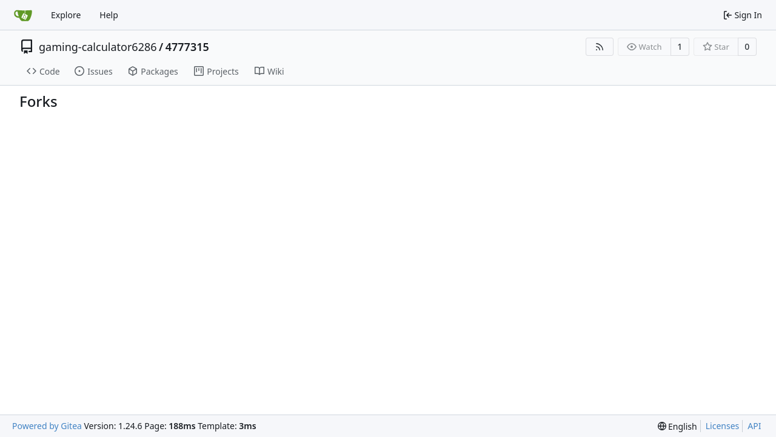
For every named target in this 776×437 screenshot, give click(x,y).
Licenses (723, 426)
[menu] (677, 426)
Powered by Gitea (47, 426)
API (754, 426)
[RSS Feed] (600, 47)
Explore (66, 15)
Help (108, 15)
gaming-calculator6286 (98, 47)
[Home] (23, 15)
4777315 (187, 47)
